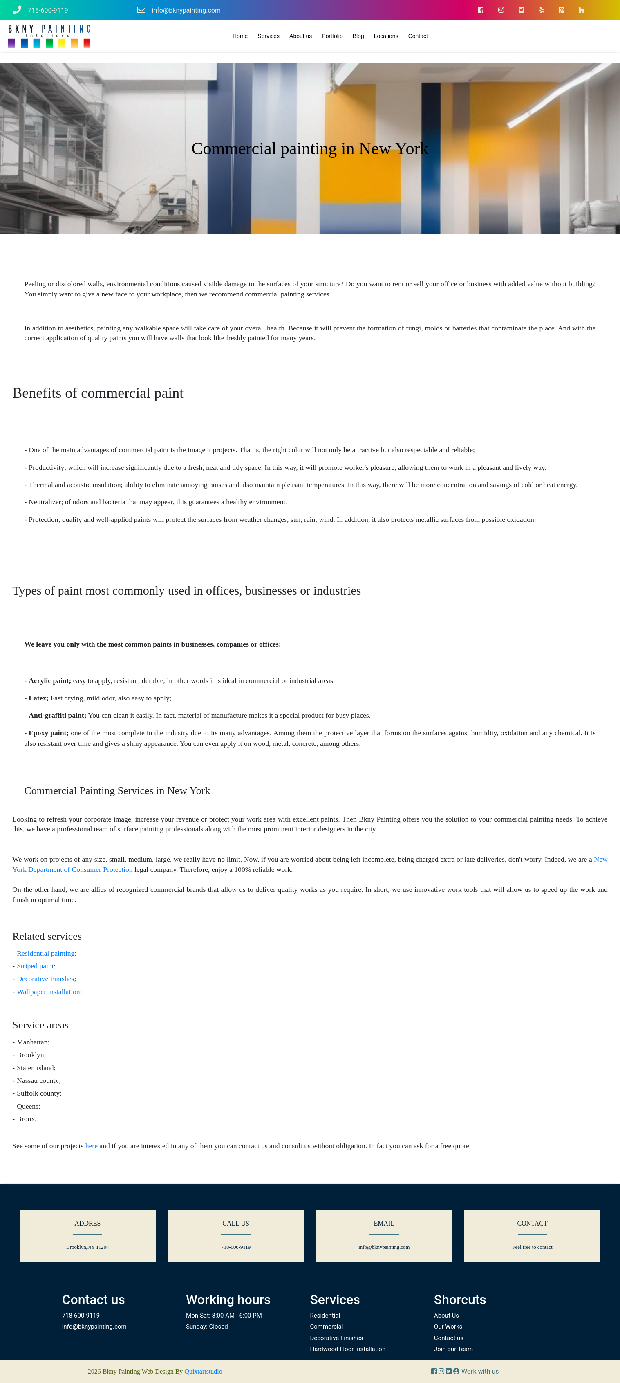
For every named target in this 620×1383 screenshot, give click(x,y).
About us (300, 36)
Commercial (326, 1326)
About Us (446, 1315)
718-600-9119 (40, 10)
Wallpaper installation (48, 992)
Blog (358, 36)
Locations (386, 36)
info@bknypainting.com (179, 10)
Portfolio (332, 36)
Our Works (448, 1326)
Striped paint (35, 966)
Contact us (448, 1338)
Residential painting (45, 953)
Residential (325, 1315)
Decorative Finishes (45, 978)
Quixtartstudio (203, 1371)
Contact (418, 36)
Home (240, 36)
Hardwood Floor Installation (347, 1349)
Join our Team (453, 1349)
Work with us (476, 1371)
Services (268, 36)
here (91, 1146)
